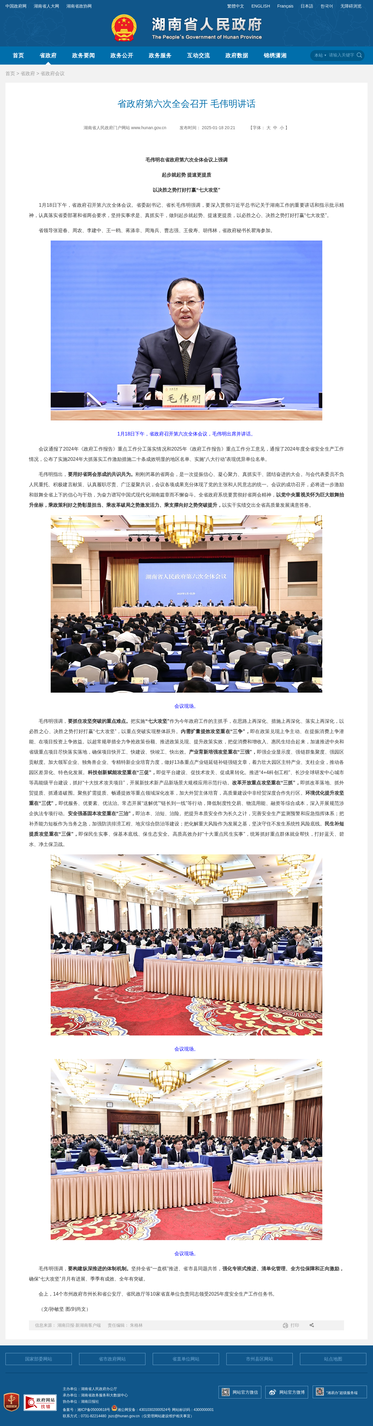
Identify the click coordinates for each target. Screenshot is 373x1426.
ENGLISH (260, 6)
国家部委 (38, 1358)
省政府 (48, 56)
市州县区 (259, 1358)
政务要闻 (83, 56)
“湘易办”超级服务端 (342, 1393)
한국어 (326, 6)
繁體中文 (235, 6)
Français (285, 6)
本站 (318, 55)
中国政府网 (16, 6)
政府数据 (236, 56)
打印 (295, 1325)
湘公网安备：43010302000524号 (141, 1410)
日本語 (307, 6)
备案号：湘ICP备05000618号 (87, 1410)
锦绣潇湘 (275, 56)
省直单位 (185, 1358)
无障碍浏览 (351, 6)
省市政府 (112, 1358)
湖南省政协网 (79, 6)
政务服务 (160, 56)
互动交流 (198, 56)
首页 (18, 56)
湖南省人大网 (46, 6)
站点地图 (333, 1358)
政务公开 (121, 56)
